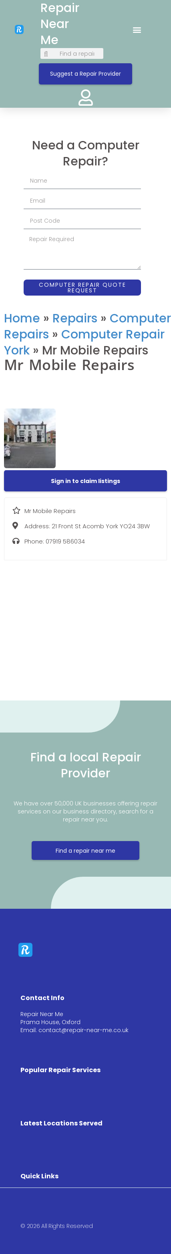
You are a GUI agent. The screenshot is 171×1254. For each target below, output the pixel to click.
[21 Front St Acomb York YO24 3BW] (85, 624)
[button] (137, 29)
